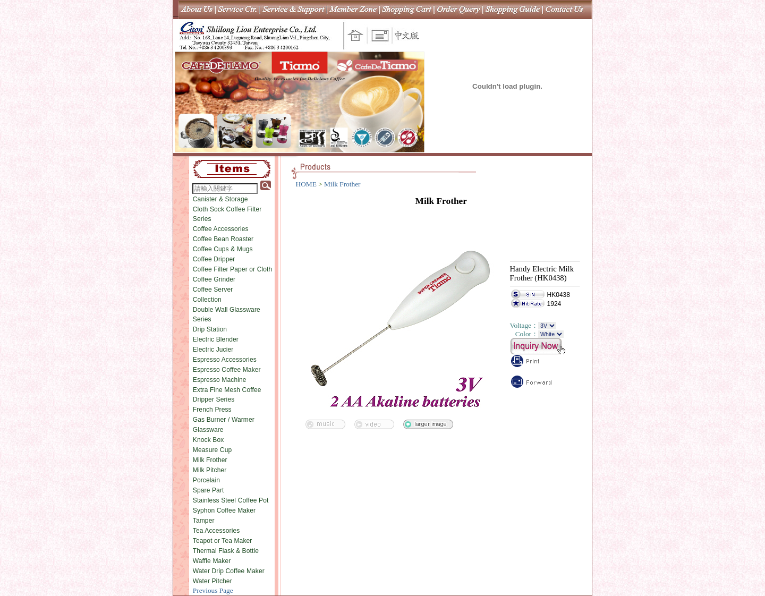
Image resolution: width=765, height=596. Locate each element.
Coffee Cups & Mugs (223, 249)
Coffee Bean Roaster (223, 239)
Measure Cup (212, 450)
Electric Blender (216, 339)
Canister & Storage (220, 199)
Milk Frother (210, 460)
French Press (212, 409)
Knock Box (208, 440)
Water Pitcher (212, 581)
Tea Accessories (216, 530)
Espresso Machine (219, 380)
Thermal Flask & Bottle (226, 551)
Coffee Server (213, 289)
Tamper (204, 520)
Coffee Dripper (214, 259)
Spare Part (208, 490)
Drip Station (210, 329)
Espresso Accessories (225, 359)
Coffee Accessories (221, 229)
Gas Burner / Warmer (223, 419)
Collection (207, 299)
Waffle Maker (212, 561)
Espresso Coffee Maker (227, 369)
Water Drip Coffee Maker (229, 571)
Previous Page (213, 590)
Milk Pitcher (210, 470)
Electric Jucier (213, 349)
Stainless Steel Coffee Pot (231, 500)
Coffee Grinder (214, 279)
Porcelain (206, 480)
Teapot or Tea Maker (222, 540)
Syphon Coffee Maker (224, 510)
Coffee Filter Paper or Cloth (233, 269)
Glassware (208, 429)
